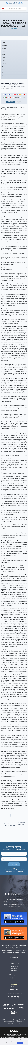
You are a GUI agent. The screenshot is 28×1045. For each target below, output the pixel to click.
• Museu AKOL (14, 980)
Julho (3, 60)
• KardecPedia (14, 966)
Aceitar (20, 1042)
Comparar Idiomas (10, 101)
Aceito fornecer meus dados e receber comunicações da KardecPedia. (14, 870)
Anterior (6, 815)
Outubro (4, 70)
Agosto (4, 63)
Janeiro (4, 42)
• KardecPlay (14, 968)
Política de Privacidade (10, 1042)
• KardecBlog (14, 970)
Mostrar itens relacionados (21, 824)
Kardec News (14, 989)
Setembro (5, 67)
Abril (3, 51)
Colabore (14, 984)
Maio (3, 54)
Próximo (22, 815)
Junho (4, 57)
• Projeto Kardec (14, 978)
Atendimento (14, 987)
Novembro (5, 73)
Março (4, 48)
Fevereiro (4, 45)
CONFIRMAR (14, 864)
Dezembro (5, 76)
